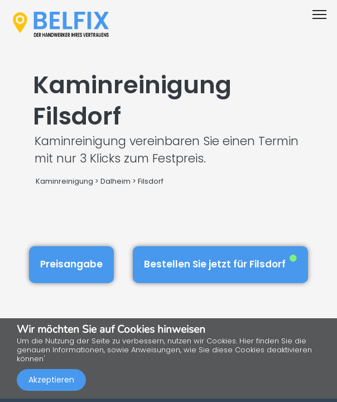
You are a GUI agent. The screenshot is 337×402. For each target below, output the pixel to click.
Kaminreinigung (64, 181)
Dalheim (115, 181)
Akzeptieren (51, 379)
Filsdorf (150, 181)
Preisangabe (71, 264)
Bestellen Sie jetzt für (220, 263)
